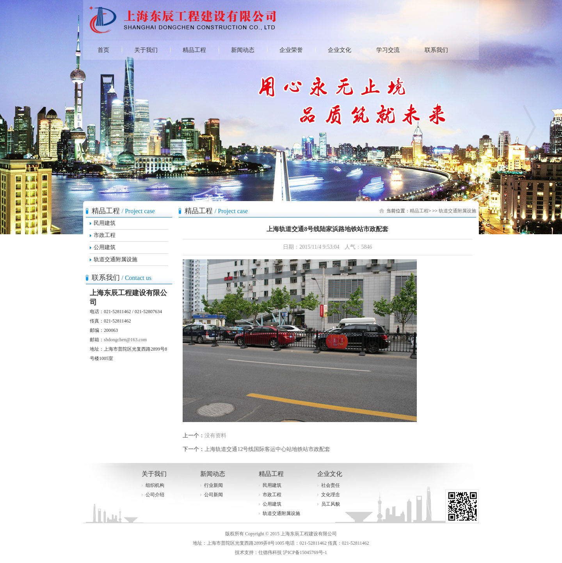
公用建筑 (105, 247)
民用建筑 (105, 223)
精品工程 (194, 50)
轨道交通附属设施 (115, 259)
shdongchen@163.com (125, 339)
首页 (103, 50)
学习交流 (388, 50)
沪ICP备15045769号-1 (305, 552)
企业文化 (339, 50)
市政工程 (105, 235)
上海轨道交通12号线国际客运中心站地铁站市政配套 (267, 449)
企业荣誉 (291, 50)
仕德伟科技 (270, 552)
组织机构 (155, 485)
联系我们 (436, 50)
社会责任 (330, 485)
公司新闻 (213, 494)
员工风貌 (330, 504)
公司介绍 (155, 494)
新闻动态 (242, 50)
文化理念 (330, 494)
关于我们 (146, 50)
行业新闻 (213, 485)
